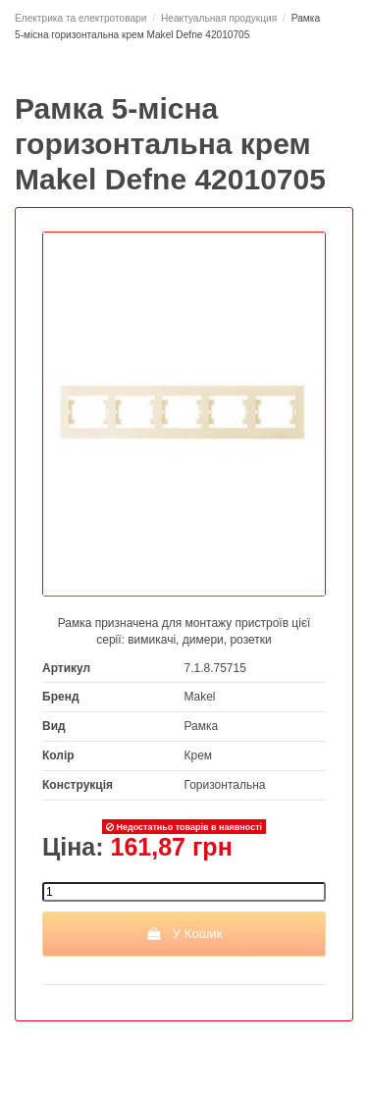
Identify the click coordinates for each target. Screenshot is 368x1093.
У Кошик (183, 933)
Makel (200, 696)
